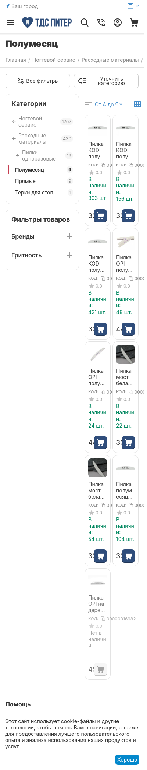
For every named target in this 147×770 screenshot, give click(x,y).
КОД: (93, 165)
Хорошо (127, 759)
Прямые (44, 180)
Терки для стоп (44, 192)
